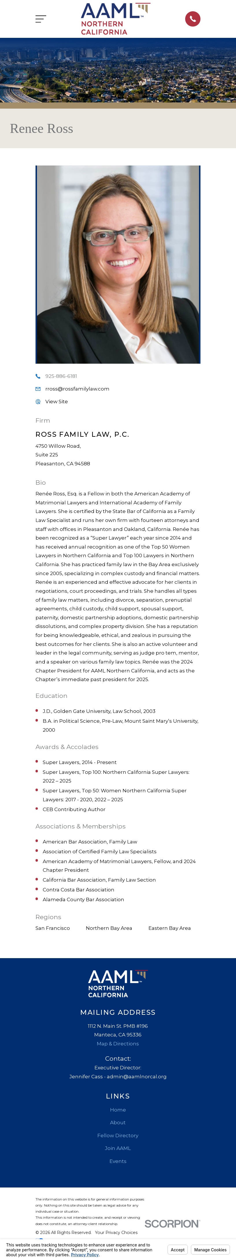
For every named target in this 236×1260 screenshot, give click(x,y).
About (118, 1122)
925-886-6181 (61, 376)
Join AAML (118, 1148)
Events (118, 1161)
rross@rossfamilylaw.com (77, 389)
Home (118, 1110)
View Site (56, 401)
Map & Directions (118, 1044)
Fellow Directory (117, 1135)
